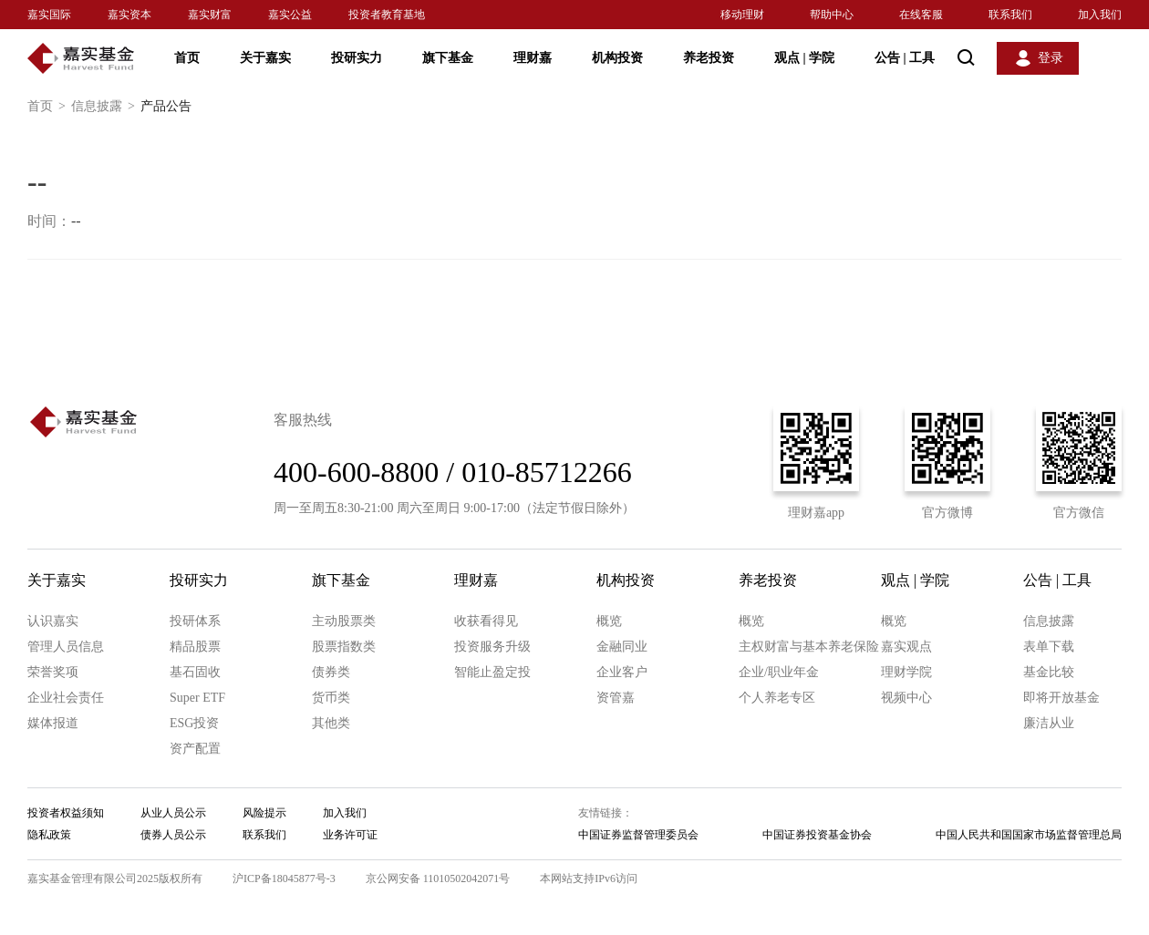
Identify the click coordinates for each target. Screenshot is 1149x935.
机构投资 (617, 58)
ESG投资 (194, 723)
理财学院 (906, 672)
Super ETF (197, 697)
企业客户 (621, 672)
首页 (187, 58)
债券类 (331, 672)
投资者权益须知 (65, 813)
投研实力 (356, 58)
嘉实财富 (210, 14)
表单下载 (1048, 646)
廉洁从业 (1048, 723)
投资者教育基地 (386, 14)
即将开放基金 (1061, 697)
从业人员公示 (173, 813)
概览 (609, 621)
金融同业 (621, 646)
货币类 (331, 697)
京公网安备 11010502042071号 (438, 878)
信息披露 (105, 107)
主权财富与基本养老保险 (809, 646)
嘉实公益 (290, 14)
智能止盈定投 (492, 672)
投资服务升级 (492, 646)
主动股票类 (344, 621)
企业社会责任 (65, 697)
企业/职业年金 (779, 672)
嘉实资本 (129, 14)
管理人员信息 (65, 646)
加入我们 (1100, 14)
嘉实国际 (49, 14)
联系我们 (1010, 14)
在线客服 (921, 14)
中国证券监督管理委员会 (638, 834)
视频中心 (906, 697)
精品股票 (195, 646)
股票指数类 (344, 646)
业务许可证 (350, 834)
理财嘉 (532, 58)
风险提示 (264, 813)
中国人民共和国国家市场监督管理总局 (1029, 834)
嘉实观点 (906, 646)
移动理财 (742, 14)
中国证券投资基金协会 (817, 834)
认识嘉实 (52, 621)
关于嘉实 (265, 58)
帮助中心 (832, 14)
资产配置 (195, 748)
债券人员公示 (173, 834)
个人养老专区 (777, 697)
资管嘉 (615, 697)
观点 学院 (804, 58)
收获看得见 (486, 621)
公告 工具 (905, 58)
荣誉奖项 (52, 672)
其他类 (331, 723)
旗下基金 (447, 58)
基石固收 (195, 672)
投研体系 (195, 621)
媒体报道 (52, 723)
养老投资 (708, 58)
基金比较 (1048, 672)
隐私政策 (49, 834)
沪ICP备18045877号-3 (284, 878)
